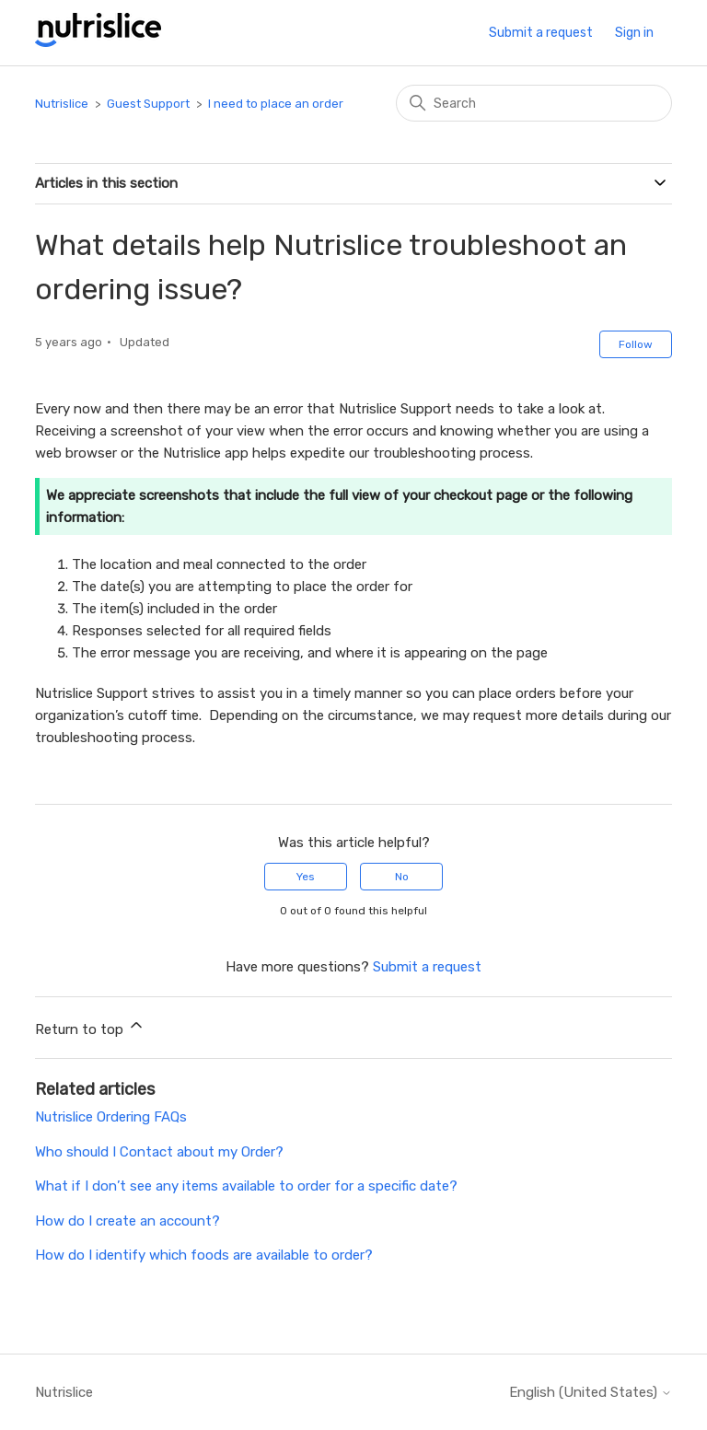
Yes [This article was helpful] (305, 876)
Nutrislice (61, 103)
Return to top (90, 1027)
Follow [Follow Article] (636, 344)
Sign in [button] (634, 33)
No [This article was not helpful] (402, 876)
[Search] (534, 103)
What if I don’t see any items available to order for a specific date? (246, 1186)
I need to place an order (275, 103)
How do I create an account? (127, 1221)
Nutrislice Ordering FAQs (111, 1117)
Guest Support (149, 103)
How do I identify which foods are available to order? (204, 1255)
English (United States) (590, 1393)
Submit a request (541, 33)
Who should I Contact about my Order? (159, 1152)
